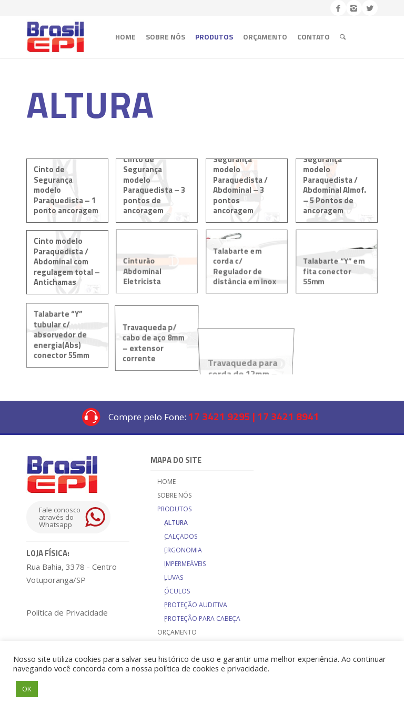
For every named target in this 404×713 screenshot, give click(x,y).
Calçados (180, 536)
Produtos (174, 508)
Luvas (173, 577)
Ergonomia (183, 550)
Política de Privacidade (67, 612)
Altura (176, 522)
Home (166, 481)
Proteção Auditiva (195, 604)
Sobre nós (174, 495)
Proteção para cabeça (202, 618)
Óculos (177, 591)
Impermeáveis (185, 563)
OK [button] (27, 689)
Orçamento (177, 632)
